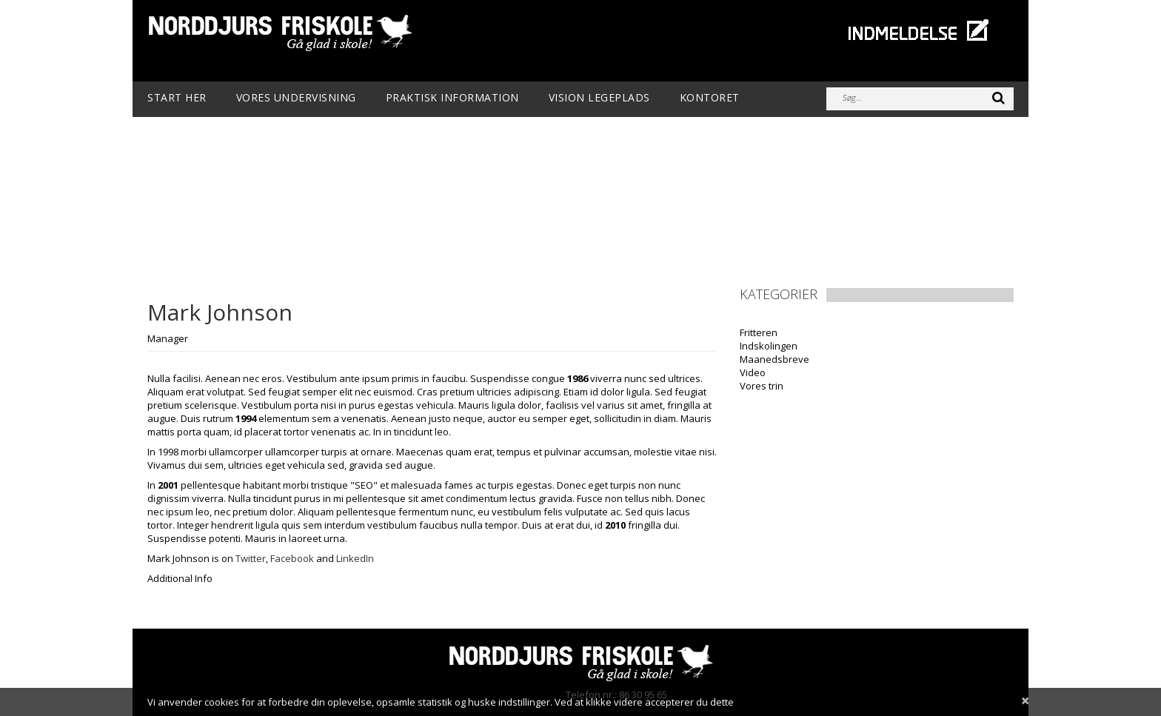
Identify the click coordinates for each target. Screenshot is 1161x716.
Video (753, 372)
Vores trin (761, 385)
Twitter (250, 558)
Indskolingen (768, 345)
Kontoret (710, 97)
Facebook (292, 558)
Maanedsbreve (774, 359)
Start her (177, 97)
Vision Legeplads (599, 97)
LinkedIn (355, 558)
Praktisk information (452, 97)
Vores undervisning (296, 97)
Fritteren (758, 332)
